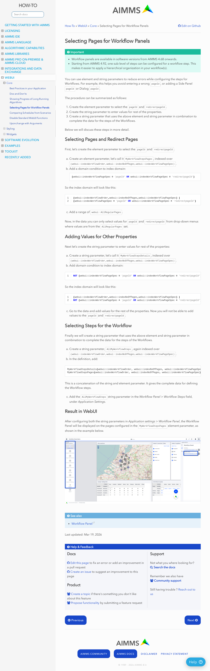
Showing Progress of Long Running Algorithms (29, 101)
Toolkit (9, 151)
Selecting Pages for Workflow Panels (29, 107)
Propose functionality (84, 602)
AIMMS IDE (10, 36)
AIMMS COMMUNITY (93, 653)
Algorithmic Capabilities (22, 48)
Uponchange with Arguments (26, 123)
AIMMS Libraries (15, 54)
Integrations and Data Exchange (21, 70)
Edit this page (79, 562)
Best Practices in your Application (28, 88)
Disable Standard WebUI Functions (29, 118)
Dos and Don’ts (18, 93)
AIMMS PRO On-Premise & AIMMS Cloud (22, 61)
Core (7, 83)
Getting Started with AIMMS (27, 25)
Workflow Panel (82, 523)
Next (193, 620)
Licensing (10, 31)
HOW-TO (28, 5)
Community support (167, 580)
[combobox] (28, 14)
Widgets (9, 134)
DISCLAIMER (149, 653)
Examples (10, 145)
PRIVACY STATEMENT (174, 653)
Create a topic (80, 593)
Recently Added (18, 157)
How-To (70, 26)
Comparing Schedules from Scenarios (30, 112)
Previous (76, 620)
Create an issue (80, 571)
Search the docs (164, 567)
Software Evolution (20, 140)
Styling (9, 128)
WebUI (7, 77)
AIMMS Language (16, 42)
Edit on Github (191, 25)
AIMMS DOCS (125, 653)
